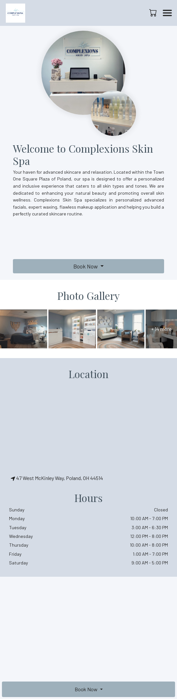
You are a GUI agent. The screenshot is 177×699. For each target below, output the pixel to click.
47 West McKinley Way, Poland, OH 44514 (57, 478)
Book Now (85, 266)
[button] (154, 12)
